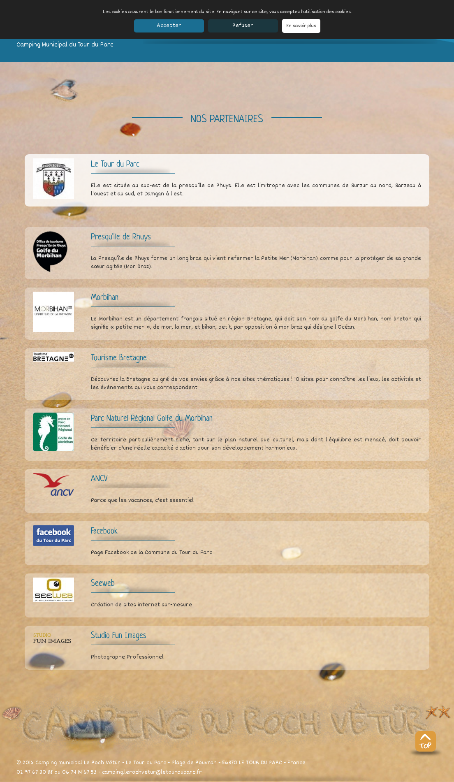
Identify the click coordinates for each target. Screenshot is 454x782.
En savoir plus (301, 26)
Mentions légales (284, 777)
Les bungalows (79, 777)
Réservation (192, 777)
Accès (150, 777)
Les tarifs (108, 777)
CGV (346, 777)
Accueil (25, 777)
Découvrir (131, 777)
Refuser (242, 25)
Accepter (169, 25)
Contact (167, 777)
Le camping (47, 777)
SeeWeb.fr (368, 777)
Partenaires (322, 777)
